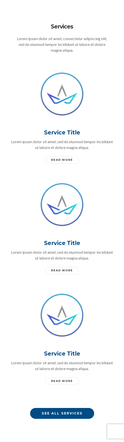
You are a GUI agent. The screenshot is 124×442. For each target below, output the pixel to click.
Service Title (62, 132)
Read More (62, 159)
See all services (62, 413)
